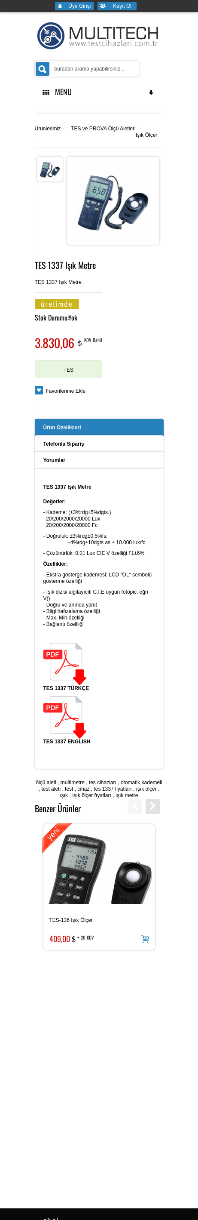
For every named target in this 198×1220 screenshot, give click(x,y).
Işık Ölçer (147, 135)
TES (68, 370)
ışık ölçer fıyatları (91, 795)
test (69, 789)
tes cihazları (102, 782)
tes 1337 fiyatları (113, 789)
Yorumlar (54, 460)
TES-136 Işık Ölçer (71, 920)
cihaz (83, 789)
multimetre (73, 782)
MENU (98, 91)
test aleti (51, 789)
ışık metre (127, 795)
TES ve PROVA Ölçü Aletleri (103, 129)
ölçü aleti (46, 782)
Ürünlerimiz (48, 129)
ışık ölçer (146, 789)
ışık (64, 795)
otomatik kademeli (141, 782)
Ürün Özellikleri (62, 428)
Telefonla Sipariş (63, 444)
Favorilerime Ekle (66, 391)
